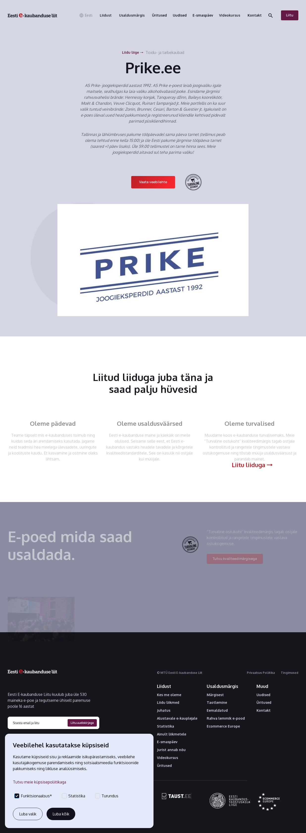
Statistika (165, 726)
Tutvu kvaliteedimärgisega (235, 561)
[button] (85, 15)
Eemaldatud (217, 710)
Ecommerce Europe (223, 726)
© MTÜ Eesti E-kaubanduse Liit (179, 673)
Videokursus (167, 758)
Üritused (164, 766)
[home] (32, 15)
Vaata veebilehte (153, 181)
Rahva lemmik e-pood (226, 718)
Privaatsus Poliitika (261, 673)
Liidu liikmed (168, 703)
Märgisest (215, 695)
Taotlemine (217, 703)
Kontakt (263, 710)
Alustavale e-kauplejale (177, 718)
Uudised (263, 695)
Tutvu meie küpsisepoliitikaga (39, 782)
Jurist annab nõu (171, 750)
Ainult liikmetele (171, 734)
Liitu (289, 15)
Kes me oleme (169, 695)
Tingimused (289, 673)
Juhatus (163, 710)
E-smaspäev (167, 742)
